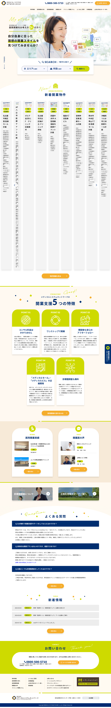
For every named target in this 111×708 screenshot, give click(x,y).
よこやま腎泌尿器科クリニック (40, 460)
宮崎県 (78, 111)
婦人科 (4, 150)
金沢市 (28, 111)
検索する (82, 69)
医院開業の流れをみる (55, 413)
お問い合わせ (50, 678)
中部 (6, 109)
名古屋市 (6, 111)
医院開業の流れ (41, 9)
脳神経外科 (5, 174)
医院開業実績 (50, 9)
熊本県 (91, 111)
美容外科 (17, 218)
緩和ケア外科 (5, 164)
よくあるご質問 (80, 9)
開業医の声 (58, 9)
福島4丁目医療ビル (66, 118)
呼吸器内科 (5, 132)
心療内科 (5, 183)
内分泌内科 (5, 139)
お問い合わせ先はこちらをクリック (25, 562)
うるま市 (104, 109)
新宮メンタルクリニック (84, 444)
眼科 (4, 166)
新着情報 (30, 685)
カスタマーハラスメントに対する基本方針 (58, 688)
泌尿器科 (5, 178)
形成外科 (5, 173)
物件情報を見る (55, 276)
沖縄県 (104, 111)
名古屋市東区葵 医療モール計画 (6, 121)
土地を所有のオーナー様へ (101, 9)
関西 (66, 109)
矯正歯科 (103, 194)
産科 (4, 152)
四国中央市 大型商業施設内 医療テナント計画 (53, 124)
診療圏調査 (89, 9)
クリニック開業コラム (69, 9)
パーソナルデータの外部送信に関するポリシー (59, 685)
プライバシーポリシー (53, 683)
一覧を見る (30, 471)
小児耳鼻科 (5, 162)
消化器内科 (5, 136)
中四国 (53, 109)
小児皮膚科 (5, 148)
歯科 (102, 192)
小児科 (4, 153)
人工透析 (17, 263)
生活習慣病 (5, 145)
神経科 (4, 191)
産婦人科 (5, 180)
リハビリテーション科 (5, 170)
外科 (4, 131)
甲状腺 (4, 143)
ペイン (4, 189)
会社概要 (91, 698)
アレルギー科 (5, 185)
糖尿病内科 (5, 138)
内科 (7, 131)
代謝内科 (5, 141)
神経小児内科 (5, 157)
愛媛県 (53, 111)
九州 (79, 109)
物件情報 (32, 9)
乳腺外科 (5, 176)
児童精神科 (5, 155)
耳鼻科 (4, 160)
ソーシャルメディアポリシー (54, 681)
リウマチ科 (5, 188)
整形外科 (5, 168)
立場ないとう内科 (82, 458)
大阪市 (66, 111)
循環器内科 (5, 134)
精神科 (4, 181)
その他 (17, 266)
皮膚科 (4, 146)
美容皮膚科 (66, 129)
